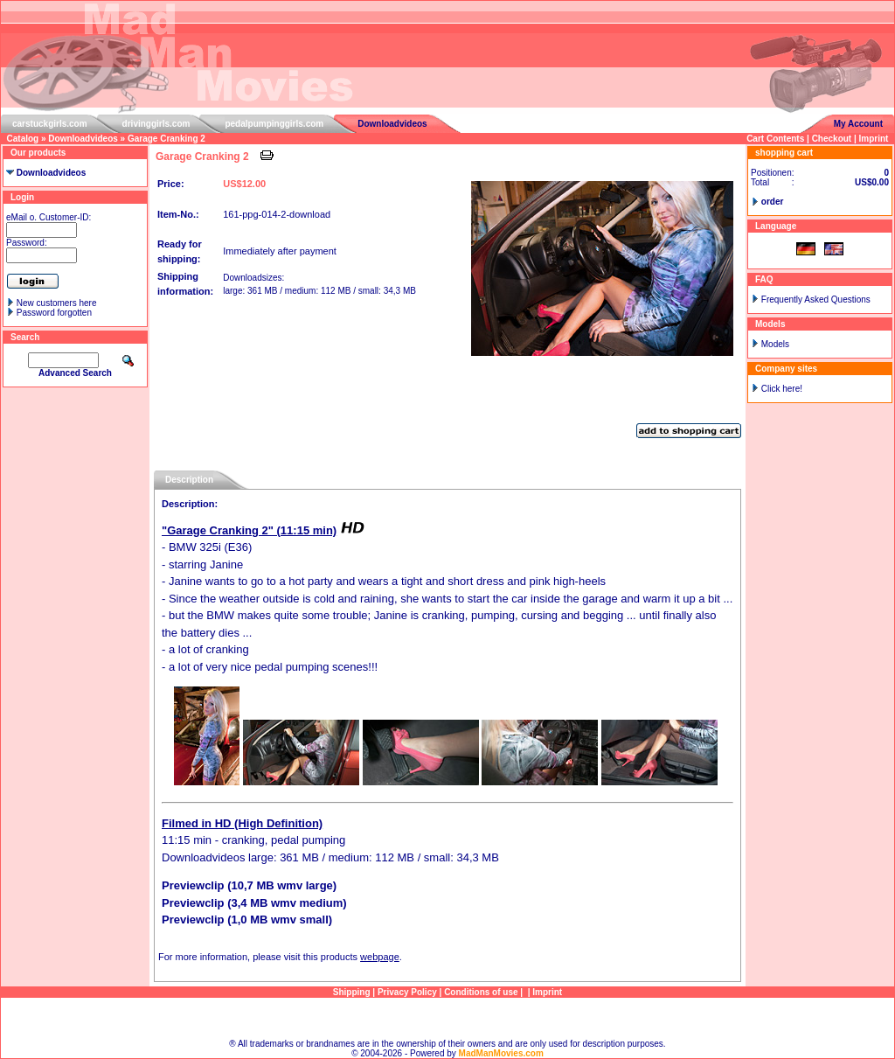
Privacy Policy (407, 992)
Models (775, 344)
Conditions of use (480, 992)
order (772, 201)
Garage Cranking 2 (166, 138)
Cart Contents (775, 138)
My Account (858, 124)
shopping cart (784, 152)
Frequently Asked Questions (816, 299)
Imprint (874, 138)
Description (189, 479)
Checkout (832, 138)
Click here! (781, 389)
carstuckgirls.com (49, 124)
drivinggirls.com (156, 124)
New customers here (57, 303)
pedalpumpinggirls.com (274, 124)
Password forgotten (54, 312)
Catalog (23, 138)
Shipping (352, 992)
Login (22, 197)
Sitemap (448, 1018)
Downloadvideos (392, 124)
